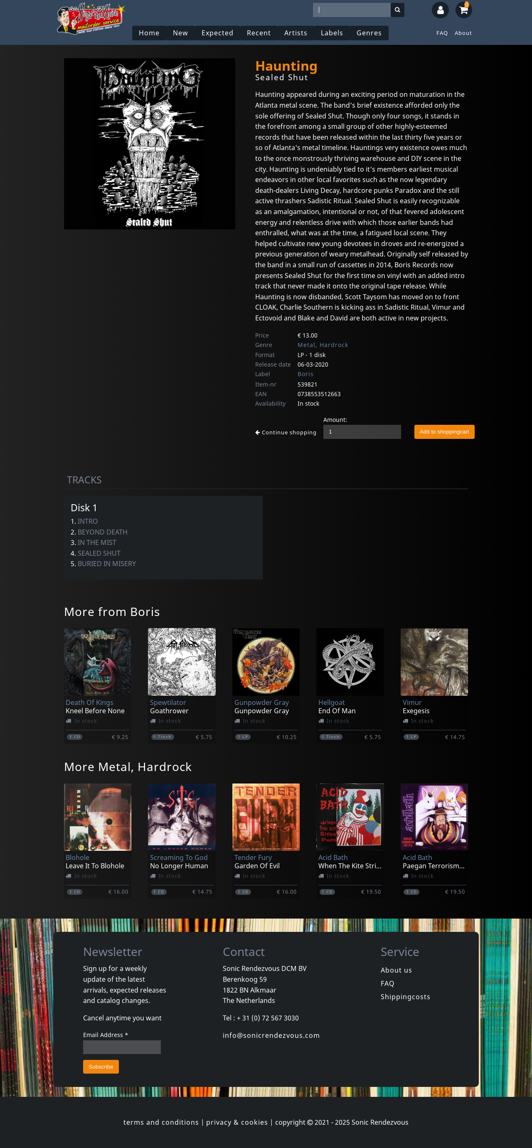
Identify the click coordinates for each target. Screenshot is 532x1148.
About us (396, 970)
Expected (218, 32)
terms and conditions (161, 1122)
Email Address (105, 1035)
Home (149, 32)
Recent (259, 32)
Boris (306, 374)
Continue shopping (286, 432)
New (180, 32)
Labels (332, 32)
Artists (296, 32)
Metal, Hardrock (323, 345)
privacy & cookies (237, 1122)
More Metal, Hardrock (128, 766)
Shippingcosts (406, 996)
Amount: (335, 420)
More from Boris (112, 611)
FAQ (442, 33)
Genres (369, 32)
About (463, 33)
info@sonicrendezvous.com (271, 1035)
